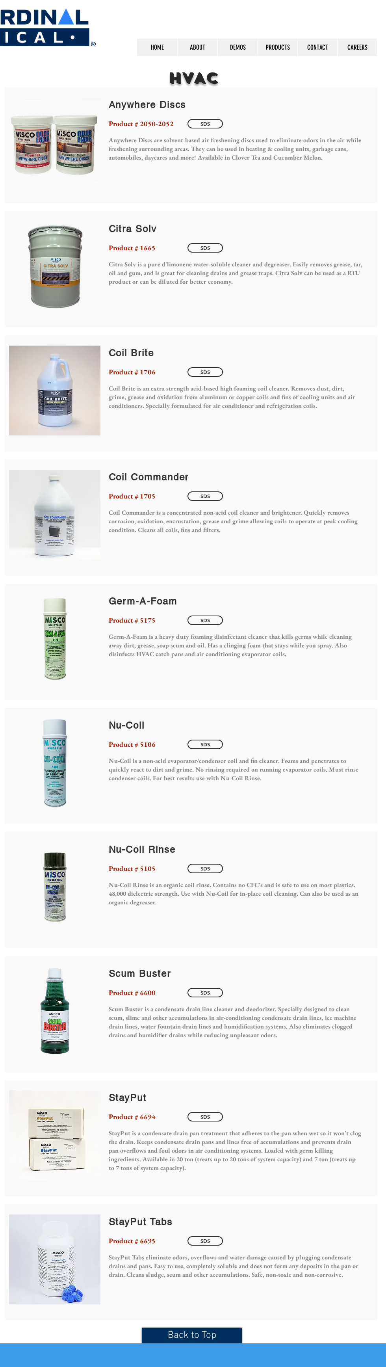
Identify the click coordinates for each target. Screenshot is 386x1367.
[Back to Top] (192, 1335)
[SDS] (205, 123)
